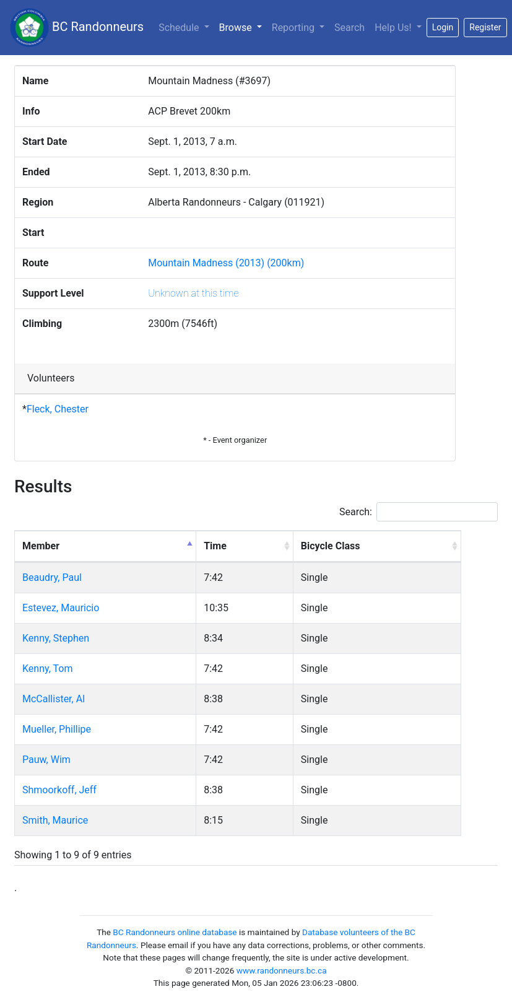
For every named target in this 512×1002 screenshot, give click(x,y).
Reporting (294, 27)
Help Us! (394, 27)
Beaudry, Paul (52, 577)
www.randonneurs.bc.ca (281, 970)
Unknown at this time (193, 293)
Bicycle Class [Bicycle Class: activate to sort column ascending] (330, 546)
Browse (243, 26)
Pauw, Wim (46, 759)
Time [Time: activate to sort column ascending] (215, 546)
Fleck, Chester (58, 409)
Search (349, 27)
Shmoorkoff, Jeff (59, 790)
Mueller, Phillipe (56, 729)
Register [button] (485, 27)
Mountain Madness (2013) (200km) (226, 263)
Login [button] (443, 27)
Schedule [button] (179, 27)
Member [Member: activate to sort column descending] (40, 546)
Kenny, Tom (47, 668)
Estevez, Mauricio (60, 608)
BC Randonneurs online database (174, 932)
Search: (418, 511)
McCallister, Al (53, 699)
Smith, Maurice (55, 820)
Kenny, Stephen (55, 638)
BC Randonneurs (77, 27)
